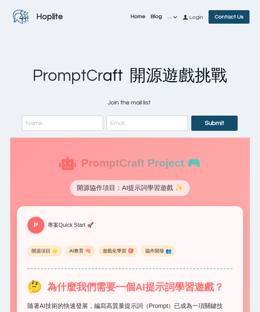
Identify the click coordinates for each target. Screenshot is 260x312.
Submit (214, 123)
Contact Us (229, 17)
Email (117, 123)
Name (34, 123)
